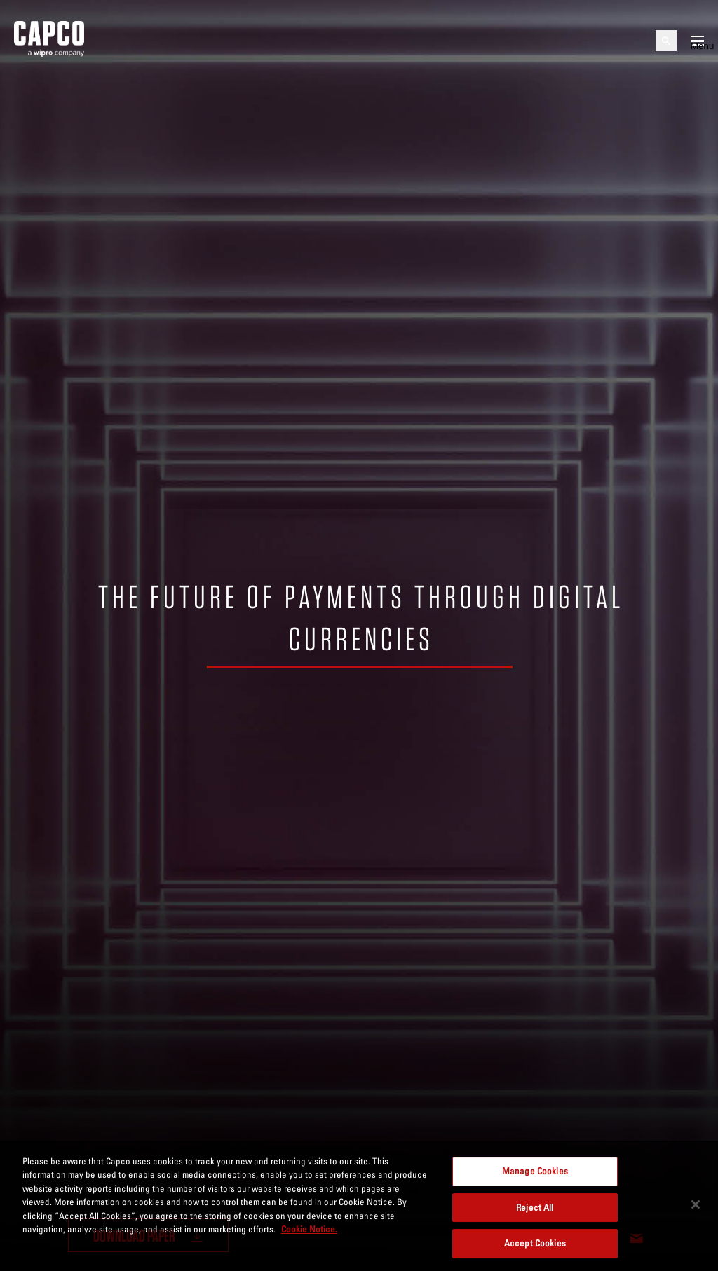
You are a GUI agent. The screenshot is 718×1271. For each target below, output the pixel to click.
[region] (359, 1206)
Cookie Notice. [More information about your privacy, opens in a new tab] (309, 1229)
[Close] (695, 1204)
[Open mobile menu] (697, 41)
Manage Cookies (535, 1170)
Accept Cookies (535, 1243)
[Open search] (666, 40)
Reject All (534, 1207)
